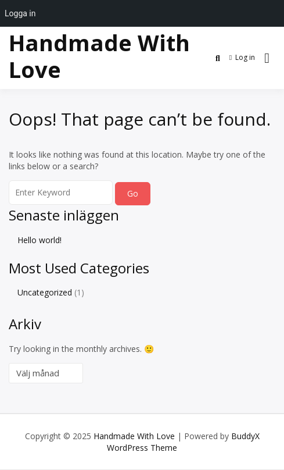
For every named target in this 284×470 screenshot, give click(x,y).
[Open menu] (266, 58)
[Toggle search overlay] (217, 58)
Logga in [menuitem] (20, 13)
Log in (242, 57)
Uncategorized (44, 292)
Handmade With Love (99, 55)
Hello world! (39, 239)
